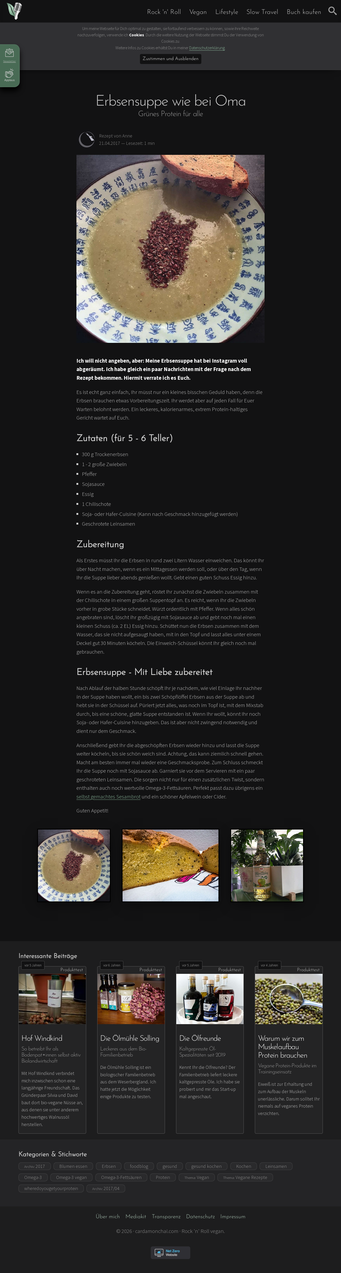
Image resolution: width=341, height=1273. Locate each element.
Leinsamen (276, 1166)
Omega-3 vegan (71, 1177)
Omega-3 (33, 1177)
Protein (163, 1177)
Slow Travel (262, 12)
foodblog (139, 1166)
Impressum (233, 1217)
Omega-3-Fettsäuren (121, 1177)
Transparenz (166, 1217)
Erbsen (109, 1166)
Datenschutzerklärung (207, 47)
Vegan (198, 12)
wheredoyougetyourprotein (51, 1188)
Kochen (243, 1166)
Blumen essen (73, 1166)
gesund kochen (206, 1166)
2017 (34, 1166)
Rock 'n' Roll (164, 12)
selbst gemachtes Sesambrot (108, 796)
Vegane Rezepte (245, 1177)
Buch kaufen (304, 12)
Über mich (108, 1217)
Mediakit (135, 1217)
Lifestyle (226, 12)
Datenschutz (200, 1217)
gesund (170, 1166)
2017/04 (105, 1188)
